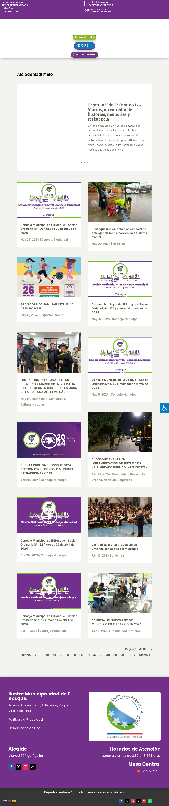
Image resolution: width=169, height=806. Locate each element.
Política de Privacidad (25, 719)
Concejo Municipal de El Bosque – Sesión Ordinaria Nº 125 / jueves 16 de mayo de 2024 (120, 308)
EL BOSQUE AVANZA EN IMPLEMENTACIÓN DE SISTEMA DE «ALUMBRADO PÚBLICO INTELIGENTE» (120, 463)
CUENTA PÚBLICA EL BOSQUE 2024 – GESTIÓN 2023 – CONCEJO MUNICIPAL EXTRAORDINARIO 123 (47, 469)
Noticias (39, 404)
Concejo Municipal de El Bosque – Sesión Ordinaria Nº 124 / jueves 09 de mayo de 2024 (120, 384)
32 (94, 655)
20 (54, 655)
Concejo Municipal (54, 239)
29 (74, 655)
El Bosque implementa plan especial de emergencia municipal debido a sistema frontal (119, 233)
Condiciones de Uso (24, 728)
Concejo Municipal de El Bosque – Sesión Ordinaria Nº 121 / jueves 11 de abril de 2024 (48, 620)
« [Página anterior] (35, 655)
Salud (59, 315)
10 (47, 655)
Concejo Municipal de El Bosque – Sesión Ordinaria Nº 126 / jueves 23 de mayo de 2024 (48, 229)
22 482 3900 (151, 771)
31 (88, 655)
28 (67, 655)
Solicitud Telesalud (86, 54)
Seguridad (124, 480)
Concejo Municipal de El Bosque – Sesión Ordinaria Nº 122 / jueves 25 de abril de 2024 (48, 544)
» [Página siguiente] (135, 655)
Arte (44, 399)
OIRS (86, 45)
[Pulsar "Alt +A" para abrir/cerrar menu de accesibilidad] (164, 408)
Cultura (25, 404)
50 (115, 655)
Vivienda (117, 555)
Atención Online (86, 37)
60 (122, 655)
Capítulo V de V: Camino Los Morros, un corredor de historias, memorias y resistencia (114, 112)
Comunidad (57, 399)
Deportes (47, 315)
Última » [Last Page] (144, 655)
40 (108, 655)
